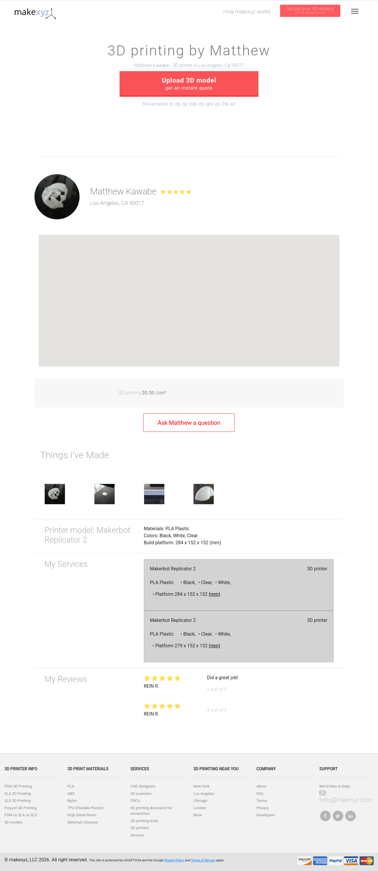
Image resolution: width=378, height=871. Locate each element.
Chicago (200, 800)
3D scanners (140, 793)
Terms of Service (203, 860)
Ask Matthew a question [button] (189, 422)
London (200, 808)
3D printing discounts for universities (151, 811)
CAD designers (142, 786)
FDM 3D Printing (18, 786)
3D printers (139, 828)
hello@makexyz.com (346, 796)
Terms (261, 800)
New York (202, 786)
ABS (71, 793)
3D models (13, 822)
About (261, 786)
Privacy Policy (174, 860)
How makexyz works (246, 11)
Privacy (262, 808)
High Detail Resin (82, 815)
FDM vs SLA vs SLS (20, 815)
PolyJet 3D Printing (20, 808)
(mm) (214, 594)
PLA (71, 786)
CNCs (135, 800)
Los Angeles (204, 793)
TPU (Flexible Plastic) (85, 808)
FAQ (259, 793)
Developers (265, 815)
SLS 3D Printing (17, 800)
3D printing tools (144, 821)
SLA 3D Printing (17, 793)
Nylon (72, 800)
